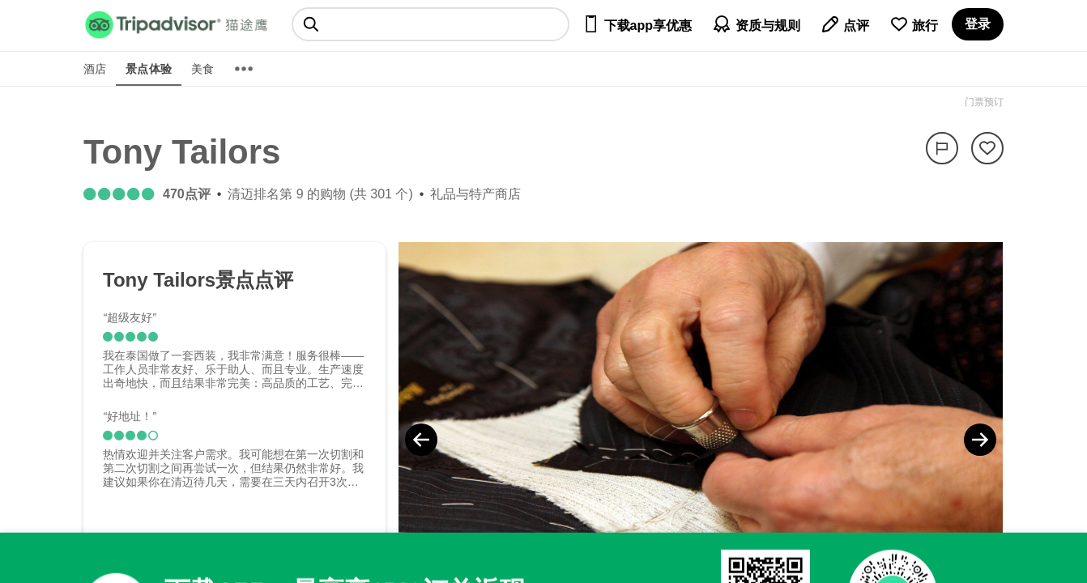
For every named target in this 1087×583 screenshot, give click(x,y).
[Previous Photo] (421, 439)
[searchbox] (430, 24)
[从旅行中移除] (987, 148)
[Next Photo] (980, 439)
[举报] (942, 148)
